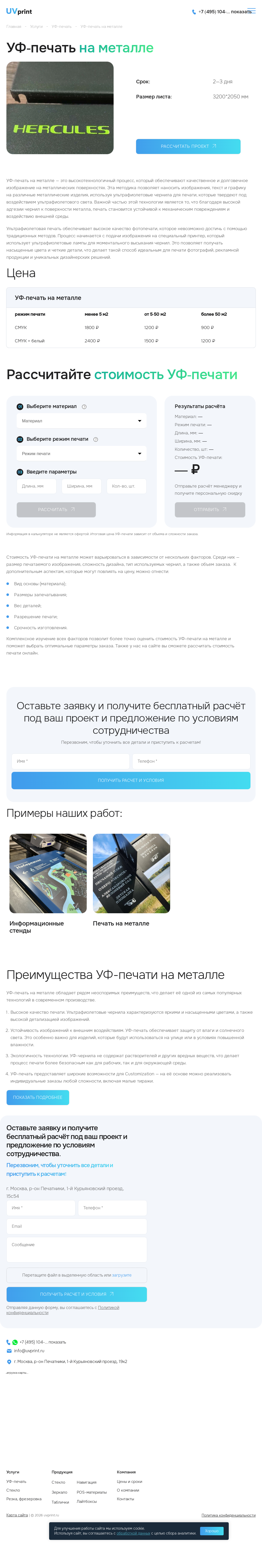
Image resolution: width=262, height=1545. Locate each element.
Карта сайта (17, 1515)
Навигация (86, 1482)
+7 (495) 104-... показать (43, 1342)
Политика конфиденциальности (229, 1515)
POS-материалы (92, 1492)
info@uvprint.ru (29, 1351)
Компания (126, 1472)
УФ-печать (16, 1481)
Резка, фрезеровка (23, 1499)
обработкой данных (133, 1533)
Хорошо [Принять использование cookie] (212, 1531)
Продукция (62, 1472)
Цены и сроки (129, 1481)
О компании (128, 1490)
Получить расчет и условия (131, 780)
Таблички (60, 1502)
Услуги (12, 1472)
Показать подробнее (38, 1097)
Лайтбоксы (87, 1501)
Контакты (125, 1499)
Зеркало (59, 1492)
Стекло (13, 1490)
